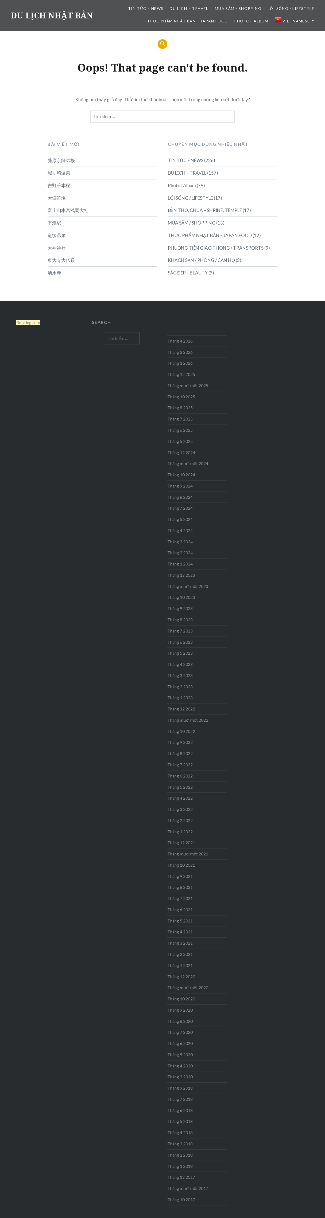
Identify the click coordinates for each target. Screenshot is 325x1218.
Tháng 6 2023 (180, 642)
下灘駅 (54, 223)
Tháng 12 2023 (181, 575)
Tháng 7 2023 (180, 630)
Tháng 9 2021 (180, 876)
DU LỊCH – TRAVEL (189, 8)
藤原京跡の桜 (61, 160)
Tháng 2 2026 (180, 352)
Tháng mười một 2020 (187, 987)
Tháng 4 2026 (180, 341)
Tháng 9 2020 (180, 1010)
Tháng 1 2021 (180, 965)
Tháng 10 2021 (181, 865)
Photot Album (251, 21)
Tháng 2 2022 (180, 820)
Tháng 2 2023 (180, 686)
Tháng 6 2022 (180, 775)
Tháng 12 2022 (181, 708)
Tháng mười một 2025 (187, 385)
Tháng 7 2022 (180, 764)
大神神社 (57, 248)
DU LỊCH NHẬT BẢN (52, 15)
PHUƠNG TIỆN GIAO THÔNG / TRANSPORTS (216, 248)
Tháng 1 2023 (180, 697)
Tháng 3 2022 (180, 809)
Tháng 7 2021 (180, 898)
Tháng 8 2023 (180, 619)
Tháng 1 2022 (180, 831)
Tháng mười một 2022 (187, 720)
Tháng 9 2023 (180, 608)
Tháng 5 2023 (180, 653)
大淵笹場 (57, 198)
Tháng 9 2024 (180, 486)
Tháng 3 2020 (180, 1076)
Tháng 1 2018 (180, 1166)
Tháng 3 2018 (180, 1143)
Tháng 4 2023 (180, 664)
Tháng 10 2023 (181, 597)
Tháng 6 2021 (180, 909)
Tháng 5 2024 (180, 519)
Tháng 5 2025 (180, 441)
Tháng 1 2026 (180, 363)
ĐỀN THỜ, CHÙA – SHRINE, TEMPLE (205, 210)
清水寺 (54, 273)
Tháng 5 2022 (180, 787)
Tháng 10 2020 (181, 998)
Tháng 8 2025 (180, 407)
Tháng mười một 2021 (187, 853)
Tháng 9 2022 (180, 742)
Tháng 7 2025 (180, 419)
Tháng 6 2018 (180, 1110)
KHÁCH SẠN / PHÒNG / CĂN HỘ (201, 260)
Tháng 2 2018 (180, 1155)
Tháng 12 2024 (181, 452)
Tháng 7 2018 (180, 1099)
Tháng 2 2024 (180, 552)
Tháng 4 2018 (180, 1132)
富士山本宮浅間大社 (68, 210)
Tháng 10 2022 (181, 731)
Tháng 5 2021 (180, 920)
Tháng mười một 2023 (187, 586)
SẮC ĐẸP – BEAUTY (188, 273)
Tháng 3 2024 (180, 541)
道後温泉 (57, 235)
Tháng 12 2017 (181, 1177)
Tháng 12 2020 (181, 976)
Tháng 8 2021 (180, 887)
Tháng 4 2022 (180, 798)
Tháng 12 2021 (181, 842)
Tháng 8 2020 (180, 1021)
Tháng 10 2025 (181, 396)
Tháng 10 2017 (181, 1199)
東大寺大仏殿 (61, 260)
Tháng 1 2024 (180, 563)
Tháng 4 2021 (180, 931)
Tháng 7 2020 (180, 1032)
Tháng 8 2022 (180, 753)
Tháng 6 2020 (180, 1043)
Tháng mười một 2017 (187, 1188)
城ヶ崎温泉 (59, 173)
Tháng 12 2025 (181, 374)
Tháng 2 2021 (180, 954)
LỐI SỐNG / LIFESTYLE (291, 8)
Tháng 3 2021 (180, 943)
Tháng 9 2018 (180, 1088)
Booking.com (28, 322)
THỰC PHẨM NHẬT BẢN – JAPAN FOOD (187, 21)
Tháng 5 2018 (180, 1121)
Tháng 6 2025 (180, 430)
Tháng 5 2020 (180, 1054)
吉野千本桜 (59, 185)
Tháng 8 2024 (180, 497)
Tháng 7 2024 (180, 508)
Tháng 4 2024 (180, 530)
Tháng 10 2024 (181, 474)
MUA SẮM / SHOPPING (238, 8)
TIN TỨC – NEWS (146, 8)
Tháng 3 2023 (180, 675)
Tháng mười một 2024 (187, 463)
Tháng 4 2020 (180, 1065)
